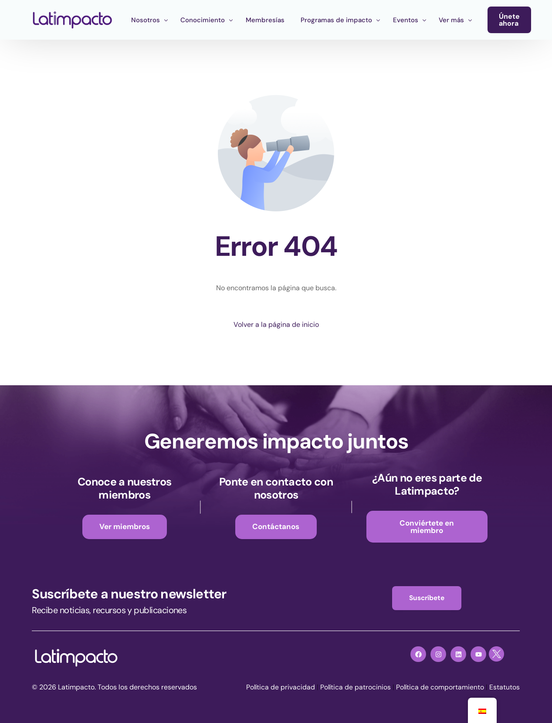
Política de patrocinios (354, 688)
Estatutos (504, 688)
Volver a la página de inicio (276, 324)
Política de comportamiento (439, 688)
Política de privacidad (278, 688)
